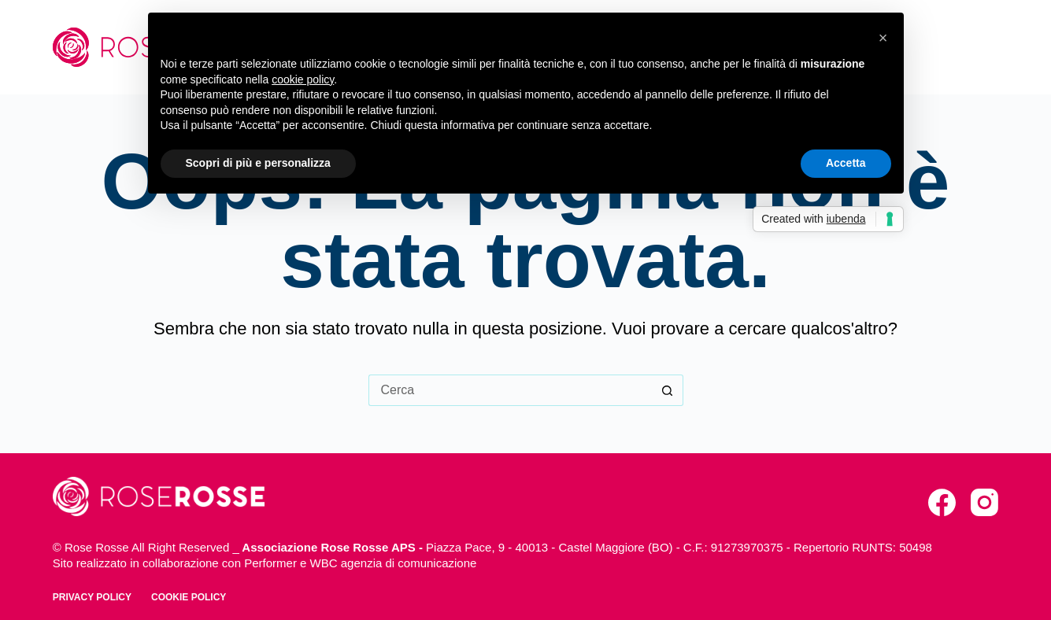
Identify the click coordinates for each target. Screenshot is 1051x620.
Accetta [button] (846, 163)
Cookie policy (188, 597)
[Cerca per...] (510, 390)
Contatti (961, 47)
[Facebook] (942, 502)
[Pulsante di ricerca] (667, 390)
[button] (883, 37)
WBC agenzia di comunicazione (393, 563)
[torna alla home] (159, 496)
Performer (270, 563)
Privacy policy (92, 597)
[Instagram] (984, 502)
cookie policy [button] (303, 79)
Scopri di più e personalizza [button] (258, 163)
